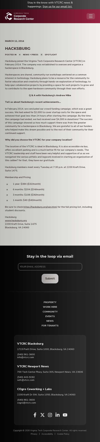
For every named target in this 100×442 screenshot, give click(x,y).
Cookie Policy (63, 434)
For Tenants (50, 325)
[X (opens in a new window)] (42, 415)
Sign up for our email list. (57, 6)
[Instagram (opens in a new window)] (50, 415)
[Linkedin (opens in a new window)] (57, 415)
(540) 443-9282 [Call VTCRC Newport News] (26, 377)
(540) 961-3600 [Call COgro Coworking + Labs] (26, 399)
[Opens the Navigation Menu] (91, 16)
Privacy (34, 434)
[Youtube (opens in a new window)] (65, 415)
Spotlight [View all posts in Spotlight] (51, 54)
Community (50, 311)
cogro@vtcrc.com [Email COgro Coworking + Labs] (26, 402)
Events (50, 316)
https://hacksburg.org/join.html (40, 207)
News (50, 321)
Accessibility (47, 434)
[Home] (19, 16)
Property (50, 302)
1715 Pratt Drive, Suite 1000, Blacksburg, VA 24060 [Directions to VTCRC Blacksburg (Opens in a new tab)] (45, 349)
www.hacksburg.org (16, 220)
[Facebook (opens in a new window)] (35, 415)
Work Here (50, 307)
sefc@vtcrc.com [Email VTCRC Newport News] (25, 380)
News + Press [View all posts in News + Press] (30, 54)
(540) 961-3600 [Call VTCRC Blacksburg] (26, 354)
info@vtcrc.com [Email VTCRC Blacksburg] (25, 357)
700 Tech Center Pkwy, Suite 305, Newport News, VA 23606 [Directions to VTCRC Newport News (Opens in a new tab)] (50, 372)
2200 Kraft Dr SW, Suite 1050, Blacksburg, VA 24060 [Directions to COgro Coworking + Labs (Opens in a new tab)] (46, 394)
